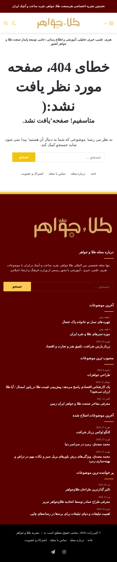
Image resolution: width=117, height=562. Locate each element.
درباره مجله (78, 173)
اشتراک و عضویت (32, 173)
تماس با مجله (57, 173)
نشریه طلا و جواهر (28, 532)
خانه (93, 173)
